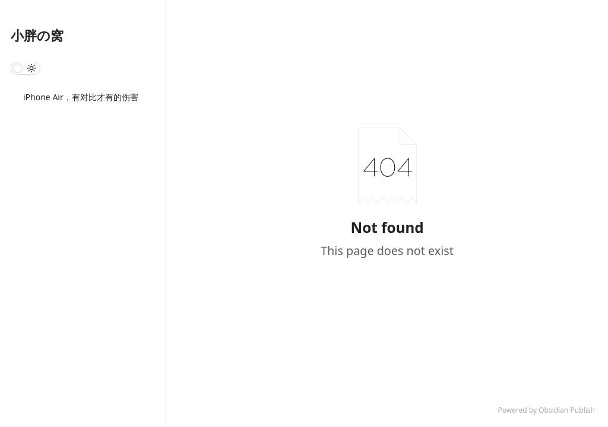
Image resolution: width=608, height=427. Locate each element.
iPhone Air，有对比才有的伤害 (80, 97)
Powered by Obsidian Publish (546, 410)
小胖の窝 (37, 35)
